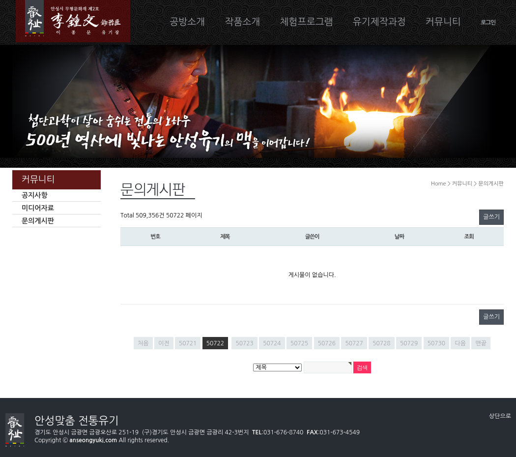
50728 (381, 343)
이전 (164, 343)
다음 (460, 343)
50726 (327, 343)
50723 (244, 343)
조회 (469, 237)
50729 (409, 343)
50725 (299, 343)
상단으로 (500, 416)
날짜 (399, 237)
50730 (436, 343)
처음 (143, 343)
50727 (354, 343)
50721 (188, 343)
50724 (272, 343)
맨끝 (481, 343)
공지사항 (35, 195)
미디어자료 (38, 208)
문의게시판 (38, 220)
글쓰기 (491, 217)
